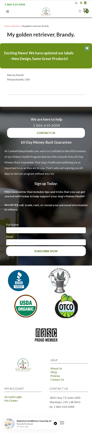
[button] (55, 423)
